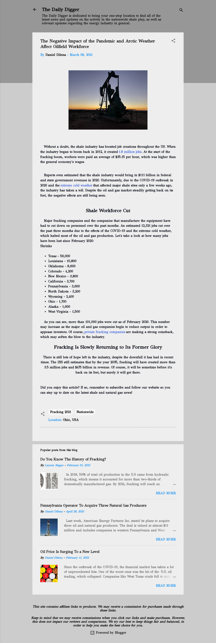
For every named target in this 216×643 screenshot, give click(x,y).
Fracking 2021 (60, 412)
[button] (173, 41)
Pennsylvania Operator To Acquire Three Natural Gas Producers (93, 505)
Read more (166, 493)
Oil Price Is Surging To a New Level (69, 552)
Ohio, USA (71, 420)
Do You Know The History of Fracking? (73, 459)
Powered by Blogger (108, 633)
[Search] (181, 11)
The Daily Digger (60, 9)
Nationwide (85, 412)
